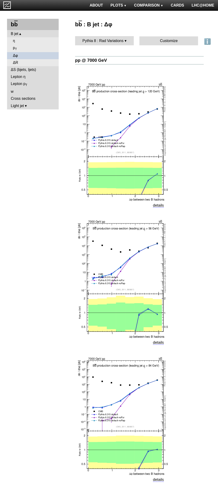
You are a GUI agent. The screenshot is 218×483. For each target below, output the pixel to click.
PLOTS (119, 5)
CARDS (177, 5)
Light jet (17, 106)
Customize (169, 41)
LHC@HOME (203, 5)
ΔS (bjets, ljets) (23, 70)
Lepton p (19, 84)
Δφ (15, 56)
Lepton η (18, 77)
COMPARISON (148, 5)
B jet (14, 34)
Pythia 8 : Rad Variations (102, 41)
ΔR (15, 63)
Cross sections (23, 98)
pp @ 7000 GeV (91, 60)
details (158, 205)
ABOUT (96, 5)
